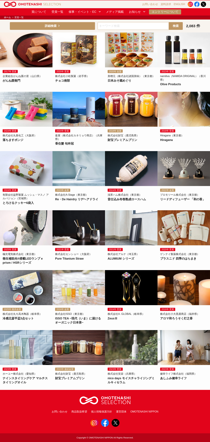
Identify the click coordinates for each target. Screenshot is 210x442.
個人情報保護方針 (101, 411)
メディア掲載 (115, 11)
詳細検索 (52, 26)
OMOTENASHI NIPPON (144, 411)
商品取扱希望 (79, 411)
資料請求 (166, 4)
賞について (39, 11)
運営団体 (121, 411)
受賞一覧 (57, 11)
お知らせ (137, 11)
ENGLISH (179, 4)
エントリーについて (165, 11)
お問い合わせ (150, 4)
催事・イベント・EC (85, 11)
